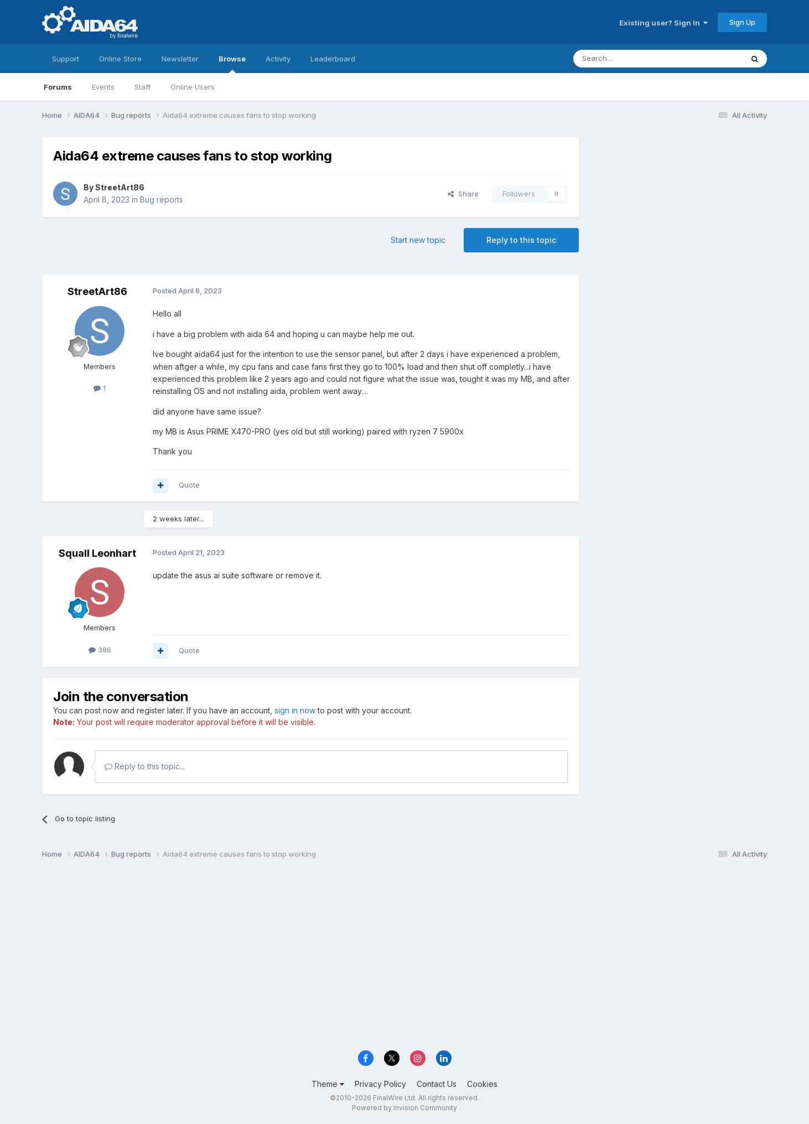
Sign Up (742, 22)
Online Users (192, 86)
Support (65, 58)
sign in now (294, 710)
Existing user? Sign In (663, 22)
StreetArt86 (119, 187)
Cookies (482, 1084)
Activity (278, 58)
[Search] (629, 59)
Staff (142, 86)
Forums (58, 86)
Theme (328, 1084)
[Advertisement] (678, 211)
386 (100, 649)
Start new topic (418, 240)
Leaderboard (332, 58)
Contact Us (437, 1084)
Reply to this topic (521, 240)
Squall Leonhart (97, 553)
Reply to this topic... (145, 766)
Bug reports (161, 199)
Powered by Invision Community (404, 1108)
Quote (189, 484)
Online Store (120, 58)
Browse (232, 63)
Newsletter (180, 58)
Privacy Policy (380, 1084)
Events (103, 86)
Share (463, 193)
